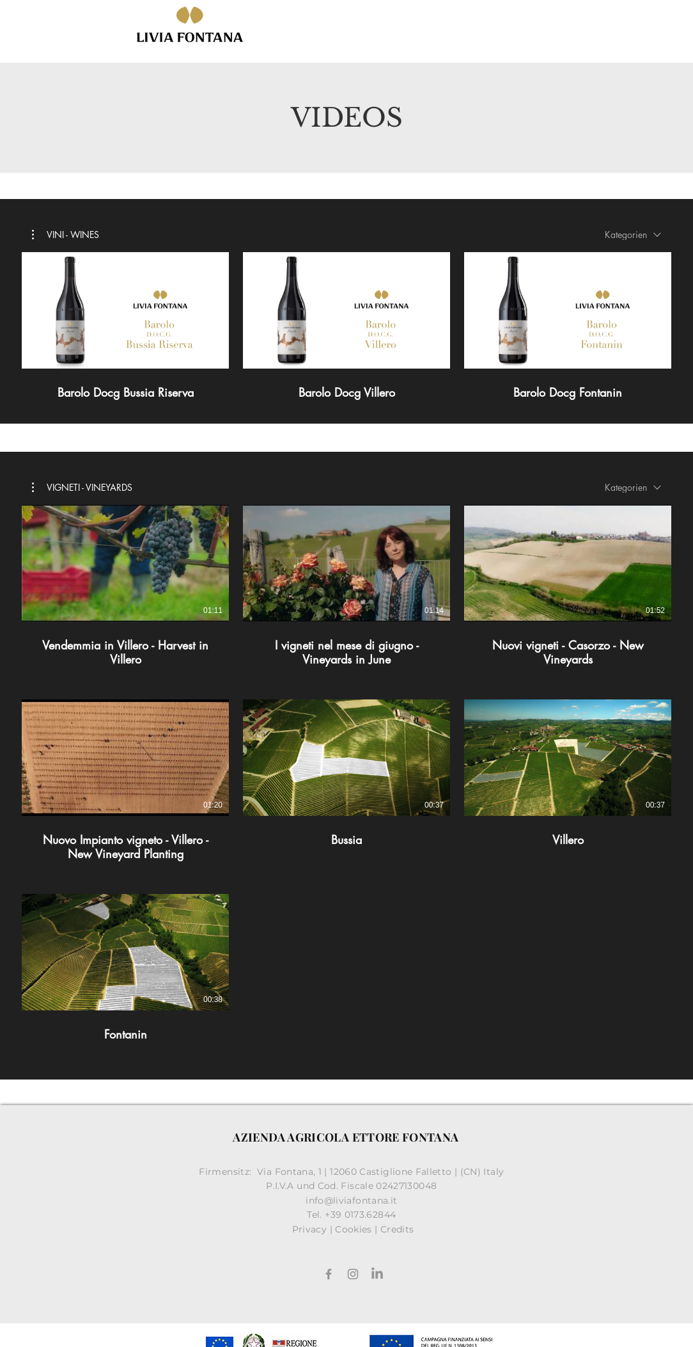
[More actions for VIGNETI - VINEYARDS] (82, 487)
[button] (65, 235)
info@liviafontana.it (353, 1200)
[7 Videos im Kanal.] (346, 780)
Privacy (309, 1229)
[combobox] (633, 234)
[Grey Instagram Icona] (353, 1274)
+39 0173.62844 (361, 1214)
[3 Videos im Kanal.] (346, 326)
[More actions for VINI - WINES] (65, 235)
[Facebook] (329, 1274)
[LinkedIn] (377, 1274)
